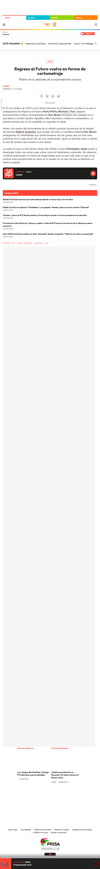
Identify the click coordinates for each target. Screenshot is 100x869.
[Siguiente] (95, 43)
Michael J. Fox (9, 243)
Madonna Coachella (36, 43)
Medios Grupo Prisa (50, 848)
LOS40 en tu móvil (40, 832)
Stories (67, 792)
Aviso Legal (12, 830)
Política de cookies (61, 830)
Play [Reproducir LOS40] (96, 863)
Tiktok (39, 792)
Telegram (58, 96)
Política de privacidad (42, 830)
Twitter (47, 96)
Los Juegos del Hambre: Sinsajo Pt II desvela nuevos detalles (33, 773)
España (6, 34)
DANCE (55, 18)
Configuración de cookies (82, 830)
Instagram (33, 792)
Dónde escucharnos (59, 832)
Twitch (61, 792)
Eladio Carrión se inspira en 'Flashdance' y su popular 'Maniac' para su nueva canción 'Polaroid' (46, 207)
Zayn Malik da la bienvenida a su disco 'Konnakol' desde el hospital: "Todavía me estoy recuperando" (48, 234)
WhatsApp (53, 96)
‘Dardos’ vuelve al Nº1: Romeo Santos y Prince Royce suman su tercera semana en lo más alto (45, 215)
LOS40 (7, 18)
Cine (50, 61)
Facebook (41, 96)
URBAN (78, 18)
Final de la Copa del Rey (60, 43)
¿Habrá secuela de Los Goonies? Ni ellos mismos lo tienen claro (65, 775)
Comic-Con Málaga (83, 43)
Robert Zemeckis (24, 243)
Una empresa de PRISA (50, 842)
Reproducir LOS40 (93, 173)
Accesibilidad (25, 830)
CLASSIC (31, 18)
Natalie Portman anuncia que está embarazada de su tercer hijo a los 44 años (38, 199)
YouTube (44, 792)
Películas (38, 243)
